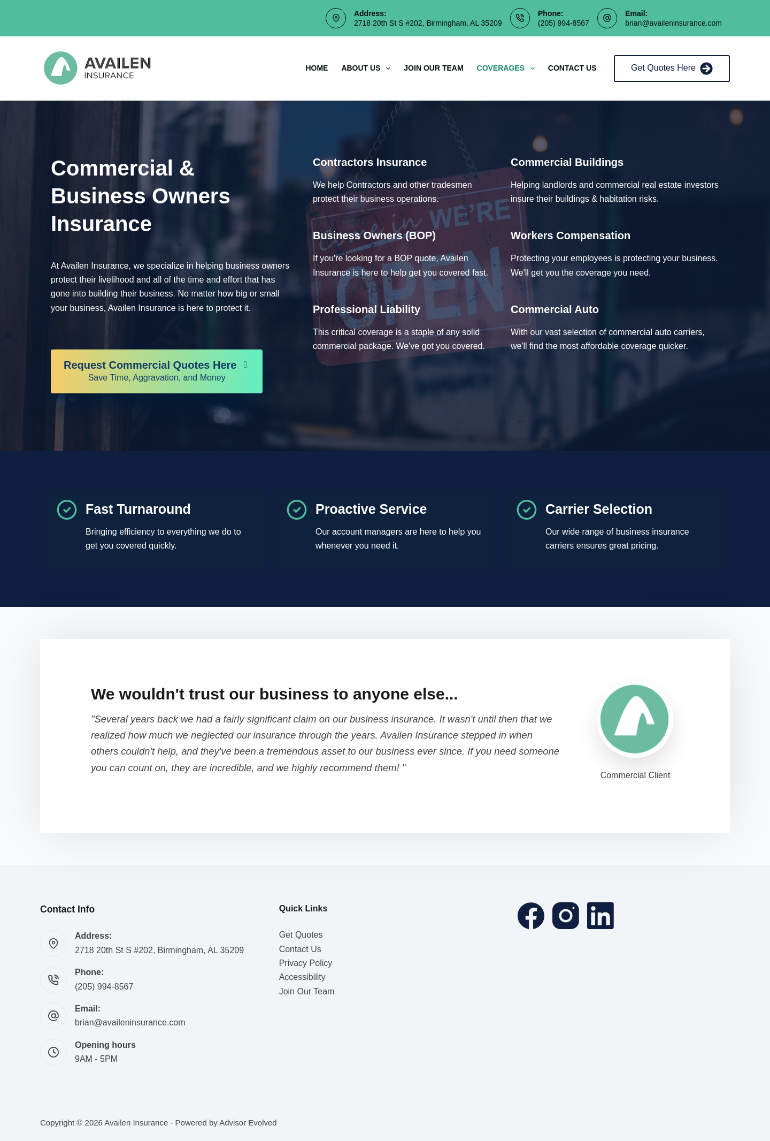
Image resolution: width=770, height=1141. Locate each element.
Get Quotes (301, 934)
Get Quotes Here (672, 68)
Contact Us (572, 68)
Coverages (508, 68)
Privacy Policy (306, 963)
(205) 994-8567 (563, 23)
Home (316, 68)
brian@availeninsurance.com (673, 23)
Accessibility (302, 977)
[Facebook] (531, 915)
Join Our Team (433, 68)
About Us (368, 68)
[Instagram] (565, 915)
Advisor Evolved (248, 1122)
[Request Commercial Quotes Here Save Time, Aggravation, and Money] (157, 371)
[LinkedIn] (600, 915)
